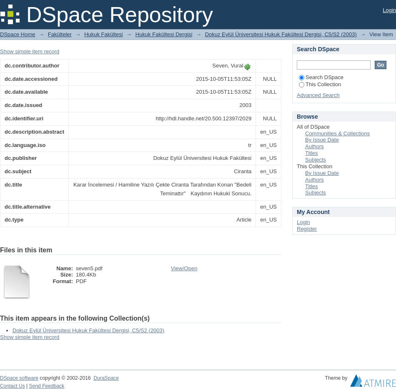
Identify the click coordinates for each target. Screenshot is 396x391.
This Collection (320, 84)
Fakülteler (60, 34)
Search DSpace (321, 77)
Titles (311, 153)
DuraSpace (105, 378)
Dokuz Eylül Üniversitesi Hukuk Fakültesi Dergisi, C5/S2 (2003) (281, 34)
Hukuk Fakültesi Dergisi (164, 34)
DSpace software (19, 378)
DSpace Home (17, 34)
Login (389, 10)
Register (307, 229)
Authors (314, 146)
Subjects (315, 160)
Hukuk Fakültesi (103, 34)
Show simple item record (29, 51)
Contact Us (12, 386)
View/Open (184, 268)
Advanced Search (318, 95)
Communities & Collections (337, 133)
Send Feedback (47, 386)
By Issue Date (322, 140)
